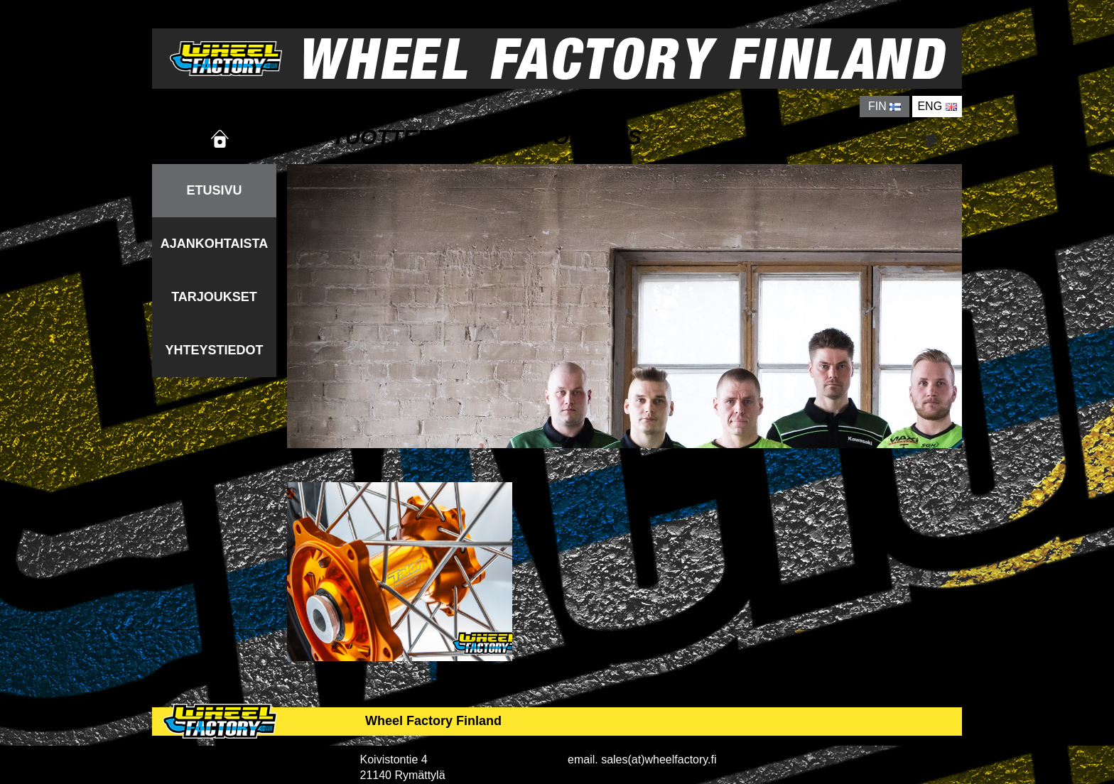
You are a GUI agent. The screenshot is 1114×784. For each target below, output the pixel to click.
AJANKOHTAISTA (214, 243)
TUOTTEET (388, 136)
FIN (884, 106)
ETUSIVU (214, 190)
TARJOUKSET (214, 297)
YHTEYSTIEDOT (214, 350)
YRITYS (793, 136)
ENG (936, 106)
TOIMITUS (591, 136)
